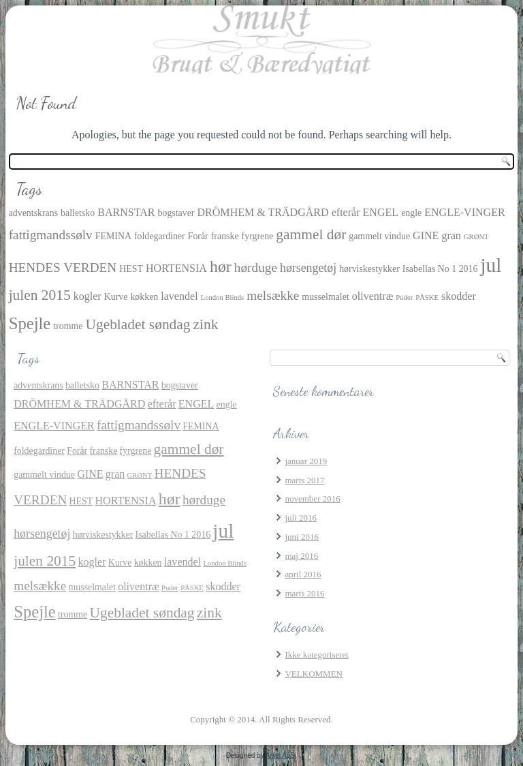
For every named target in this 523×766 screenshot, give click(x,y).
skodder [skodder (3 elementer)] (458, 296)
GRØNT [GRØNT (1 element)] (476, 237)
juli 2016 (301, 517)
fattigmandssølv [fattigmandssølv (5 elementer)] (51, 235)
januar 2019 (306, 461)
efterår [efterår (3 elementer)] (346, 212)
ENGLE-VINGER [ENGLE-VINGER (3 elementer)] (464, 212)
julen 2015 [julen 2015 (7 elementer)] (40, 295)
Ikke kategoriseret (316, 654)
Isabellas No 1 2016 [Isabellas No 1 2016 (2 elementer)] (440, 269)
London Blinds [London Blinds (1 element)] (222, 297)
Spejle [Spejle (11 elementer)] (30, 323)
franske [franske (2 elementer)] (225, 236)
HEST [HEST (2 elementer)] (131, 269)
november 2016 (312, 498)
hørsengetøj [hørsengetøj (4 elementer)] (308, 268)
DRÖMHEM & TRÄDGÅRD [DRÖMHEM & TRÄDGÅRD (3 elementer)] (262, 212)
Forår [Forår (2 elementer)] (198, 236)
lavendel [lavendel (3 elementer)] (179, 296)
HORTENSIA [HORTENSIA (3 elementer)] (176, 268)
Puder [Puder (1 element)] (404, 297)
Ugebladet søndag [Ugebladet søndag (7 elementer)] (137, 324)
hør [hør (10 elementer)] (221, 266)
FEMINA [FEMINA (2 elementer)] (113, 236)
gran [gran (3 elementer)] (451, 235)
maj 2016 (301, 556)
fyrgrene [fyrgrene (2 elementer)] (258, 236)
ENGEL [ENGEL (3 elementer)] (381, 212)
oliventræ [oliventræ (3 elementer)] (373, 296)
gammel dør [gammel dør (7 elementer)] (311, 234)
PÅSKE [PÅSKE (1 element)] (427, 297)
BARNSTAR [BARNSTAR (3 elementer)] (126, 212)
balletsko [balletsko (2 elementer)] (78, 213)
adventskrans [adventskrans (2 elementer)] (33, 213)
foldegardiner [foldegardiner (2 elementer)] (159, 236)
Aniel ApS (280, 755)
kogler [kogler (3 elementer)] (87, 296)
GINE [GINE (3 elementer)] (426, 235)
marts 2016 (304, 593)
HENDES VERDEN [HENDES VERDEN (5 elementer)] (63, 267)
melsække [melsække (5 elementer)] (273, 295)
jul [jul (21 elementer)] (490, 265)
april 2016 (303, 574)
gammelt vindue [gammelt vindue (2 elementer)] (379, 236)
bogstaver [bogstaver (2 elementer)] (176, 213)
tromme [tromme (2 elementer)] (67, 326)
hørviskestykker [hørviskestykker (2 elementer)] (369, 269)
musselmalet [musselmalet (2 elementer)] (325, 297)
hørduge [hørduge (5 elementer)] (255, 267)
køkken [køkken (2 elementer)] (144, 297)
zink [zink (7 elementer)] (206, 324)
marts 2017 (304, 480)
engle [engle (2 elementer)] (411, 213)
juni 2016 (301, 537)
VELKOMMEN (314, 674)
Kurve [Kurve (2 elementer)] (116, 297)
